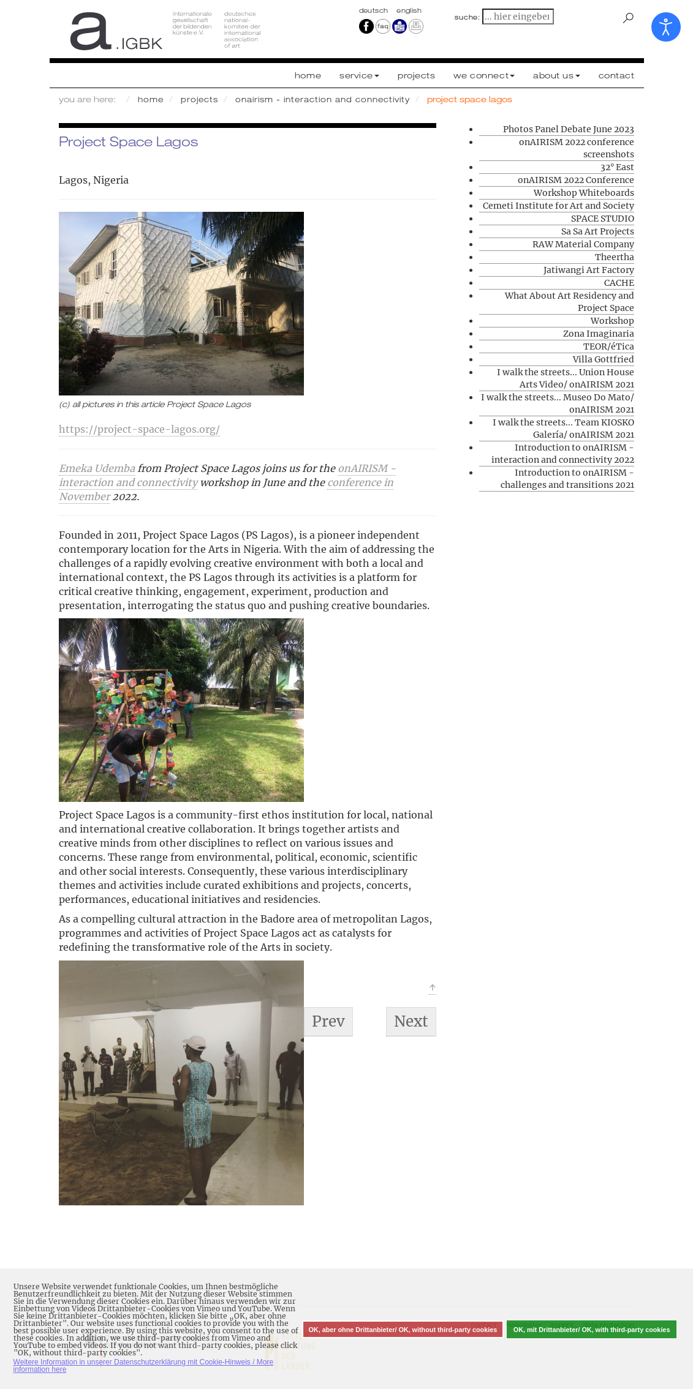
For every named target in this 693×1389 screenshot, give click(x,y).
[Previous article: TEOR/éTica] (328, 1021)
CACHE (619, 282)
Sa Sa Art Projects (597, 231)
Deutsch (375, 10)
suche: (467, 17)
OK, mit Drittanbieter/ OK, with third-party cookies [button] (591, 1329)
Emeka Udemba (97, 468)
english (409, 10)
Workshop (612, 320)
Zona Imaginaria (598, 333)
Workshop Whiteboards (584, 192)
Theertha (614, 257)
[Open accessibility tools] (666, 27)
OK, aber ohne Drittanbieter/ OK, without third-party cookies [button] (402, 1329)
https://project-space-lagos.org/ (139, 429)
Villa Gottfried (603, 359)
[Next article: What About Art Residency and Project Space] (411, 1021)
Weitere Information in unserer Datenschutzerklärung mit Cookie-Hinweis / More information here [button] (143, 1366)
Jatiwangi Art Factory (588, 269)
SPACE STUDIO (602, 218)
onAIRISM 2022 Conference (576, 179)
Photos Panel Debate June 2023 (568, 129)
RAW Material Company (583, 244)
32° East (617, 167)
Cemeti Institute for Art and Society (558, 205)
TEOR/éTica (608, 346)
